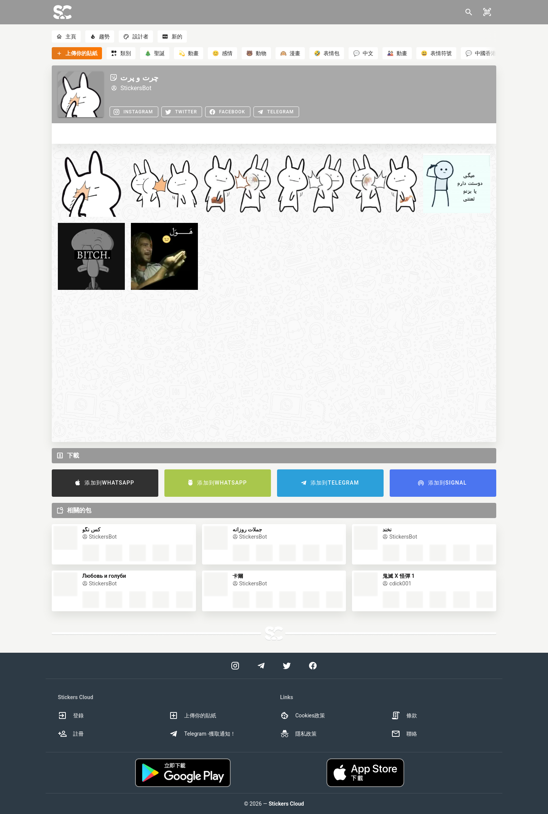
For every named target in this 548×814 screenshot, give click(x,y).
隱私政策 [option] (298, 733)
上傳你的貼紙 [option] (192, 715)
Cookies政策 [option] (302, 715)
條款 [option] (404, 715)
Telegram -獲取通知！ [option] (202, 733)
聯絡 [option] (404, 733)
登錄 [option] (71, 715)
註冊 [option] (71, 733)
